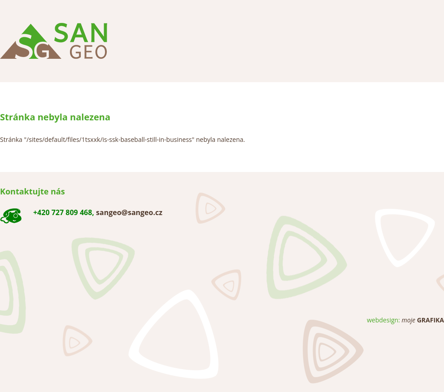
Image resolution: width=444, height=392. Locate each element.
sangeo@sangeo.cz (129, 212)
